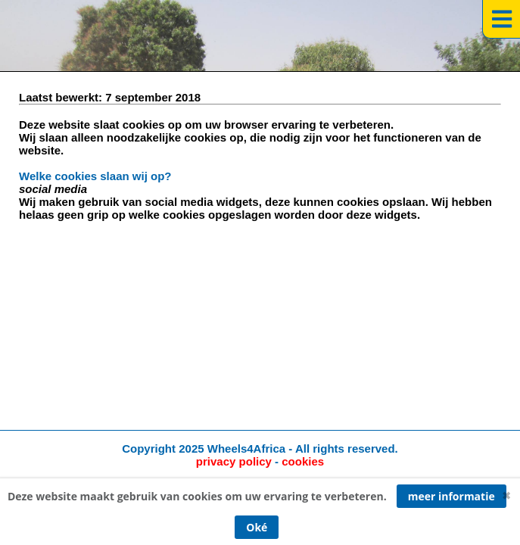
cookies (303, 461)
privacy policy (234, 461)
